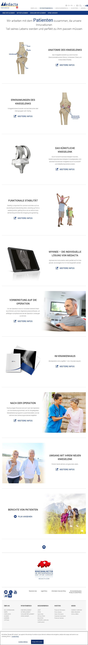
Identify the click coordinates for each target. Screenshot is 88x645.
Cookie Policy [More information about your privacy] (15, 636)
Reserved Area (33, 591)
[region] (44, 638)
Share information (58, 614)
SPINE (39, 612)
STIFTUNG (6, 620)
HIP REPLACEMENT (22, 13)
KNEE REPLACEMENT (9, 13)
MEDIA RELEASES (75, 612)
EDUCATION (40, 618)
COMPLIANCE (7, 614)
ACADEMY (6, 616)
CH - (69, 5)
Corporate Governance (60, 616)
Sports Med (40, 614)
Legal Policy (44, 591)
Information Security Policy (59, 591)
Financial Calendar (59, 618)
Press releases (58, 612)
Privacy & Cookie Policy (75, 592)
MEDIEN (83, 8)
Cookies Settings (23, 642)
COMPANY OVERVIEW (76, 610)
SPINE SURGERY (53, 13)
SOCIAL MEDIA (74, 614)
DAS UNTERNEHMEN (9, 610)
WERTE (5, 612)
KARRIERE (6, 618)
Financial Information (59, 610)
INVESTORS (74, 8)
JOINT (39, 610)
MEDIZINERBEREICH (62, 8)
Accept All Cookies (37, 642)
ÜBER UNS (34, 8)
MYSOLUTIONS (41, 616)
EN (72, 5)
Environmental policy (75, 591)
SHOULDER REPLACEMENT (38, 13)
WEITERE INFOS (67, 65)
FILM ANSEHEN (25, 516)
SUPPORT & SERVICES (43, 620)
